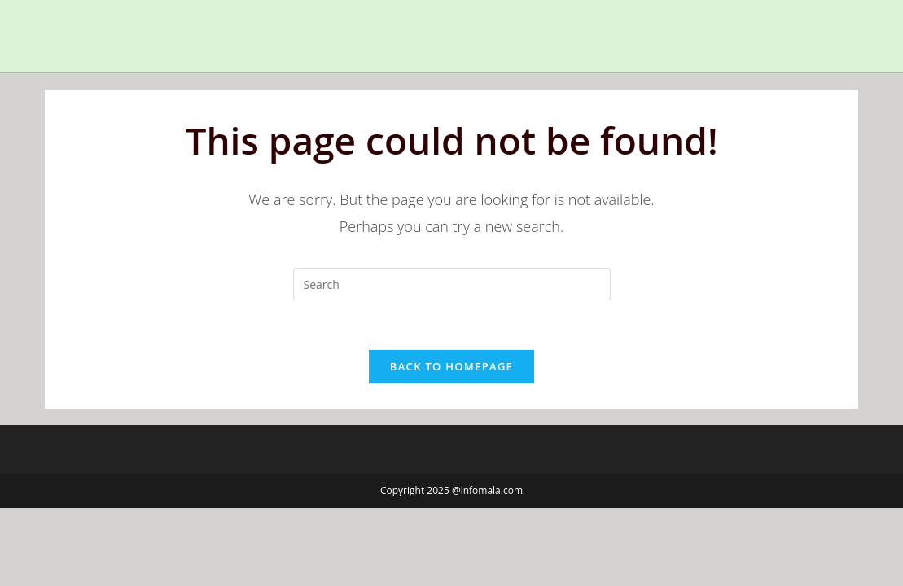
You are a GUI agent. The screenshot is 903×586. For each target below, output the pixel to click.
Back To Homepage (451, 366)
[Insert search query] (452, 284)
